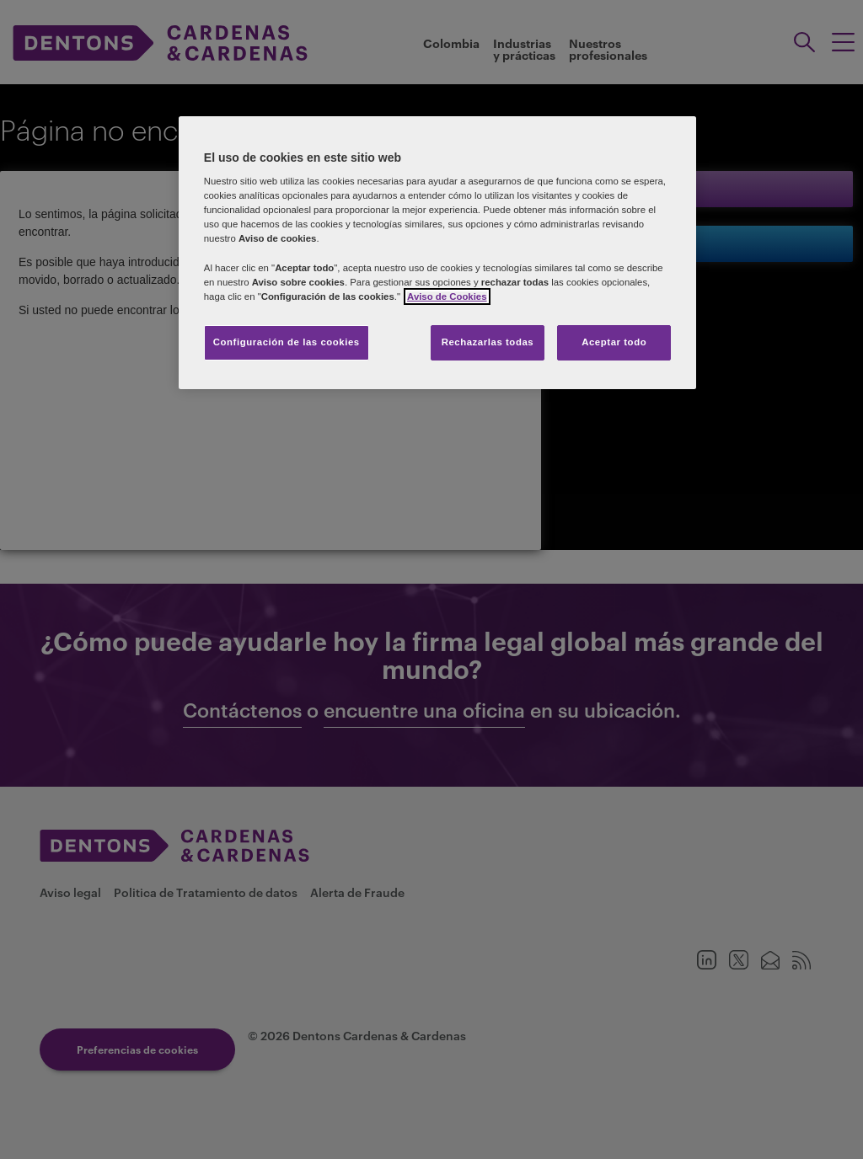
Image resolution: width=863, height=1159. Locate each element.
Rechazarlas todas (488, 342)
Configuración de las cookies (286, 342)
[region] (437, 252)
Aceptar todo (614, 342)
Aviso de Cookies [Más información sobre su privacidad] (446, 296)
